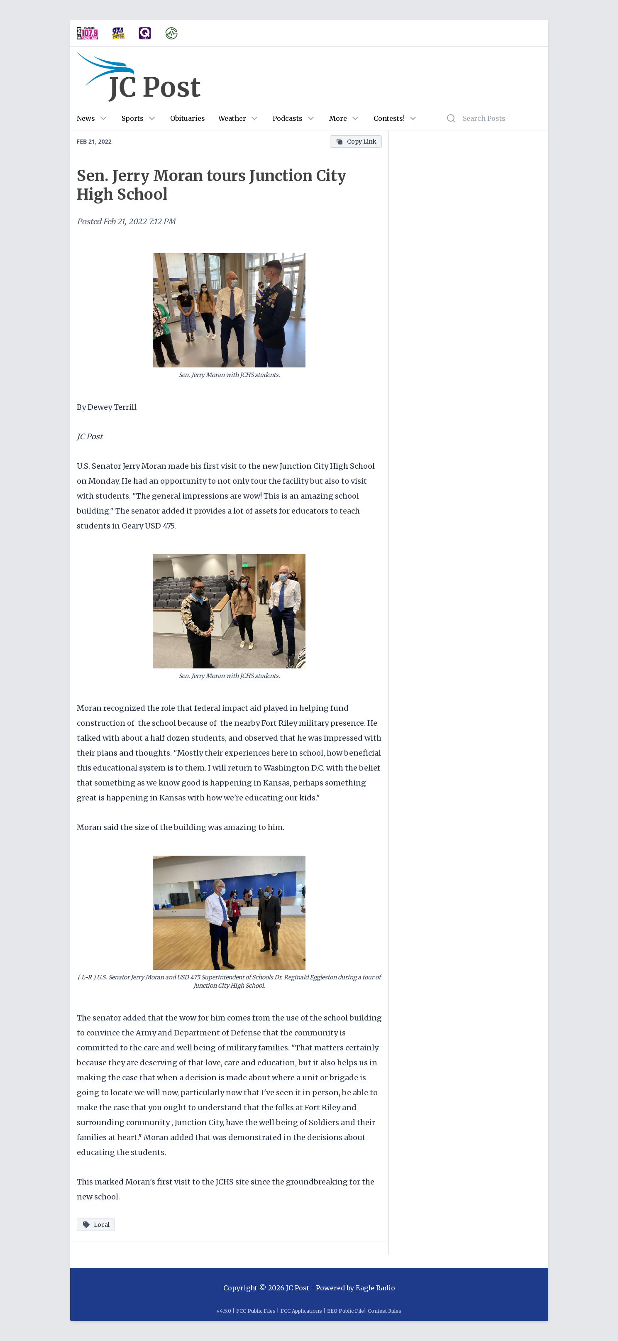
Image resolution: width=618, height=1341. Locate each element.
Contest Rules (384, 1311)
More (338, 118)
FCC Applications (301, 1311)
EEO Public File (345, 1311)
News (86, 118)
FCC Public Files (256, 1311)
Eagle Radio (375, 1288)
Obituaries (187, 118)
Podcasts (288, 118)
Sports (133, 118)
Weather (232, 118)
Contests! (389, 118)
